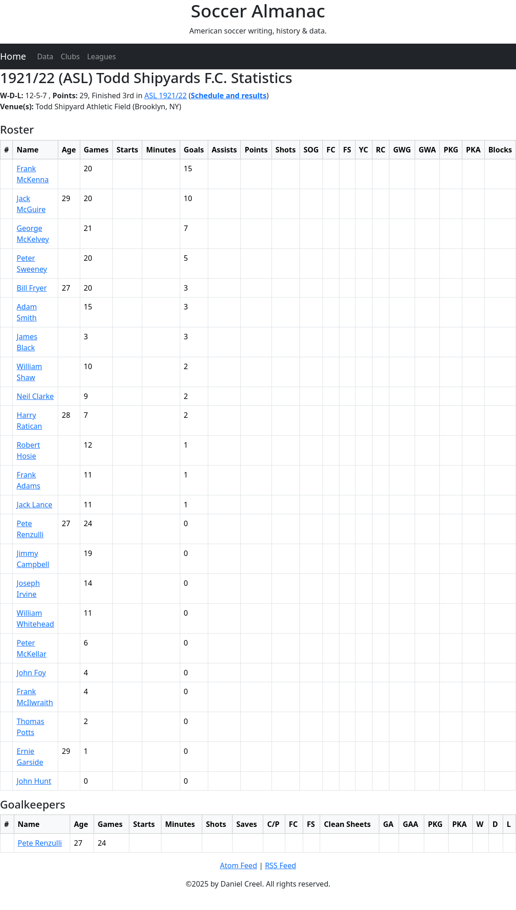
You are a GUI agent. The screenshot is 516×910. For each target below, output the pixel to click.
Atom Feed (238, 865)
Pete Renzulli (40, 843)
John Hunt (34, 781)
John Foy (31, 673)
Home (13, 56)
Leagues (101, 56)
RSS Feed (280, 865)
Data (45, 56)
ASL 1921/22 (165, 95)
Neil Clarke (35, 396)
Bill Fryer (32, 288)
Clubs (70, 56)
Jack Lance (34, 505)
